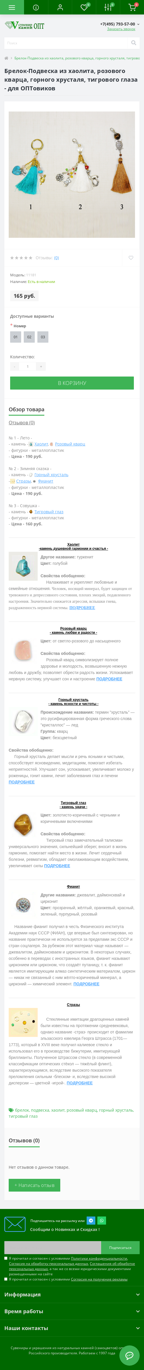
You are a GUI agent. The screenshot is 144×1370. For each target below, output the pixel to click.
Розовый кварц (70, 444)
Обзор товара (26, 409)
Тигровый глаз (48, 511)
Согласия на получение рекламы (99, 1279)
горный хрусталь (116, 1110)
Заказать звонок (121, 28)
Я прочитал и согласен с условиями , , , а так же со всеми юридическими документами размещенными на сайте (72, 1266)
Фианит (45, 481)
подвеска (40, 1110)
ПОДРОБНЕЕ (82, 608)
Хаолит (41, 444)
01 (16, 336)
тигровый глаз (23, 1116)
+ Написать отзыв (34, 1185)
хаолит (58, 1110)
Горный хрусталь (51, 474)
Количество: (22, 356)
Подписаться (120, 1247)
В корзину (72, 382)
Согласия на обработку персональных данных (48, 1263)
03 (43, 336)
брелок (22, 1110)
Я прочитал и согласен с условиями (68, 1279)
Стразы (23, 481)
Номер (18, 325)
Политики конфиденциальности (99, 1258)
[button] (60, 7)
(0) (56, 257)
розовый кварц (82, 1110)
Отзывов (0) (22, 422)
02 (29, 336)
